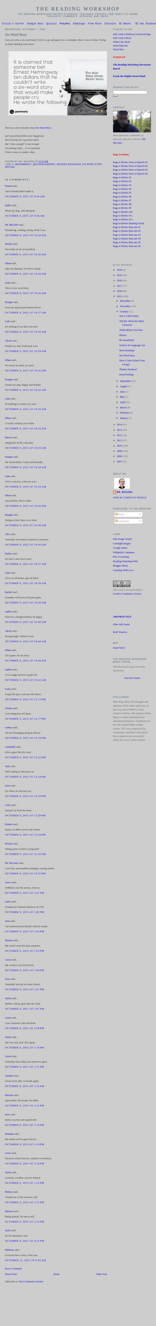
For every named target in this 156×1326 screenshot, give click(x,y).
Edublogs (79, 24)
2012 (120, 435)
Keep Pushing (126, 375)
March (123, 408)
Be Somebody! (127, 340)
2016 (120, 291)
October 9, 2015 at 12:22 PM (25, 758)
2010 (120, 446)
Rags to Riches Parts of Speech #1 (130, 162)
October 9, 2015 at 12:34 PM (25, 835)
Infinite (110, 24)
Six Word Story (16, 35)
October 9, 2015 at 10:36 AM (25, 506)
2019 (120, 275)
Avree (8, 883)
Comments (122, 521)
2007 (120, 462)
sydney (8, 728)
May (122, 397)
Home (56, 1274)
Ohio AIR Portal (121, 625)
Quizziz (51, 24)
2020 (120, 270)
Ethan (8, 264)
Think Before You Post (131, 330)
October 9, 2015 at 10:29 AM (25, 332)
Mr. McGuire (11, 225)
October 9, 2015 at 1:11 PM (24, 1067)
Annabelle (10, 747)
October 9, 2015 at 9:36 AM (25, 197)
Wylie (8, 999)
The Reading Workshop (78, 9)
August (124, 387)
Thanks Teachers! (128, 370)
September (125, 381)
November (125, 306)
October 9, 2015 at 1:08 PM (24, 1028)
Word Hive (118, 50)
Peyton (8, 186)
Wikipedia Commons (124, 553)
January (124, 418)
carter (8, 902)
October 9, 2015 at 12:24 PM (25, 777)
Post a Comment (13, 1269)
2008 (120, 456)
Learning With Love (123, 570)
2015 (120, 297)
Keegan (9, 302)
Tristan (8, 709)
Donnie (8, 824)
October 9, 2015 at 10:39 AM (25, 603)
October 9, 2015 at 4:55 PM (24, 1241)
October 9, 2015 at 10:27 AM (25, 313)
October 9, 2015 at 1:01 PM (24, 893)
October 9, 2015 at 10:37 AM (25, 564)
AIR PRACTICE (122, 617)
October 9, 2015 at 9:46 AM (25, 216)
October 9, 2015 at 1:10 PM (24, 1048)
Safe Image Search (122, 539)
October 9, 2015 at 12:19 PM (25, 738)
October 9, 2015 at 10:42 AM (25, 680)
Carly (8, 689)
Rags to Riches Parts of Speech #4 (130, 174)
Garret (8, 1057)
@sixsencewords (44, 165)
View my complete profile (130, 498)
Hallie (8, 206)
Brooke (8, 844)
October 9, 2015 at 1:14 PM (24, 1125)
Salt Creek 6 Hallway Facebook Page (132, 34)
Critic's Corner (13, 24)
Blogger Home (120, 566)
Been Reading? (127, 351)
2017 (120, 286)
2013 (120, 430)
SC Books (125, 24)
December (125, 301)
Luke (7, 283)
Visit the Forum (132, 678)
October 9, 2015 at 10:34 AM (25, 468)
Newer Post (11, 1274)
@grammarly (23, 165)
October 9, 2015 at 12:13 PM (25, 700)
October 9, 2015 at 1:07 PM (24, 990)
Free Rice (94, 24)
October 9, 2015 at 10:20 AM (25, 235)
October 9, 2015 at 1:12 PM (24, 1086)
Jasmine (9, 1076)
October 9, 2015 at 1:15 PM (24, 1183)
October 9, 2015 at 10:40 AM (25, 622)
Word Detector (120, 46)
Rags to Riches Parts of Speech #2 (130, 166)
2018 (120, 281)
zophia (8, 612)
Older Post (101, 1274)
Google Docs (35, 24)
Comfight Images (122, 544)
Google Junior (120, 548)
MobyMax (65, 24)
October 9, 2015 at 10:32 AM (25, 371)
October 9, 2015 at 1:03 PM (24, 951)
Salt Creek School (122, 38)
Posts (119, 515)
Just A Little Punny (129, 316)
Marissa (9, 1095)
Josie (7, 766)
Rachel (8, 244)
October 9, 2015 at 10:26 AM (25, 255)
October (124, 312)
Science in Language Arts (132, 345)
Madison (9, 1250)
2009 (120, 451)
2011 (119, 441)
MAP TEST (119, 648)
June (122, 392)
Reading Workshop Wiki (125, 562)
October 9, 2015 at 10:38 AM (25, 583)
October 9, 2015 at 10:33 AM (25, 429)
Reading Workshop (69, 165)
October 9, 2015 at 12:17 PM (25, 719)
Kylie (8, 1231)
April (123, 402)
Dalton (8, 554)
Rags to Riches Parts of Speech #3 (130, 170)
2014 (120, 425)
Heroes (122, 335)
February (125, 413)
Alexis (8, 341)
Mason (8, 438)
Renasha (9, 1134)
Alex (7, 534)
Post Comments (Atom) (31, 1282)
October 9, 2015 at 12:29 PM (25, 796)
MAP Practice (120, 632)
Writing (10, 168)
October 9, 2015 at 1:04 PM (24, 970)
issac (7, 921)
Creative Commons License (127, 594)
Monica (9, 941)
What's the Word (121, 42)
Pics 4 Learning (121, 557)
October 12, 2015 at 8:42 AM (25, 1261)
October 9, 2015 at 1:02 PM (24, 912)
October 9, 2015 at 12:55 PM (25, 874)
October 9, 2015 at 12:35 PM (25, 854)
